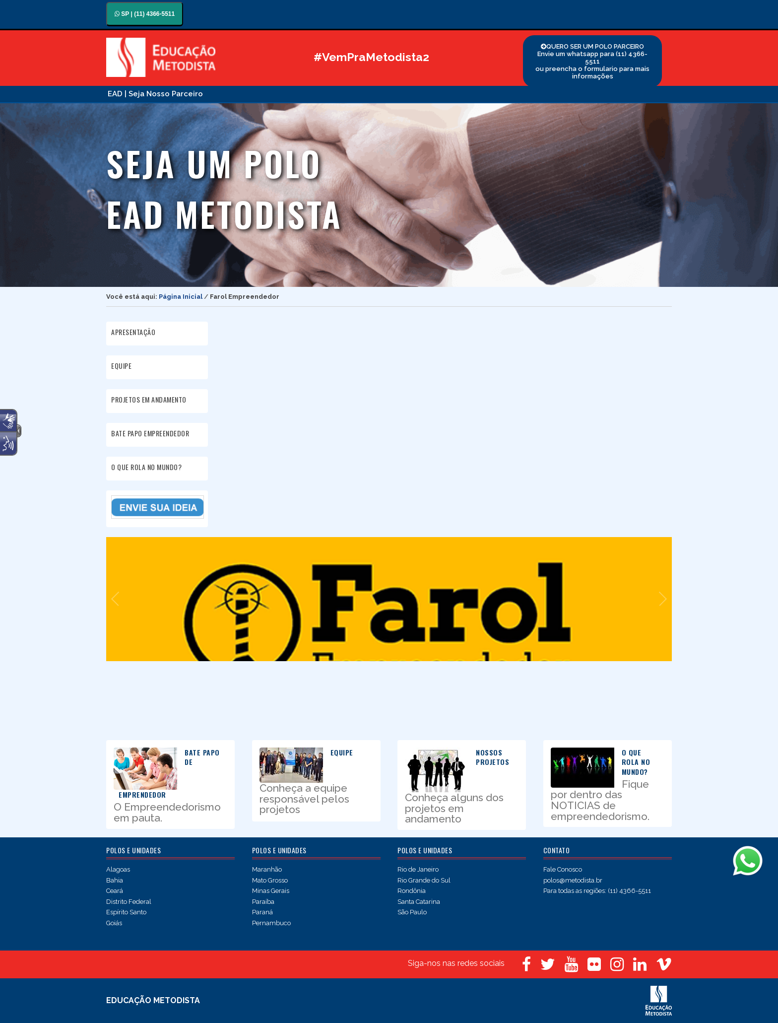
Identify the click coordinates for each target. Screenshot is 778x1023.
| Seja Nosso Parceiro (164, 93)
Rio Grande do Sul (424, 880)
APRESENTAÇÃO (133, 332)
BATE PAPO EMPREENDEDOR (150, 433)
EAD (115, 93)
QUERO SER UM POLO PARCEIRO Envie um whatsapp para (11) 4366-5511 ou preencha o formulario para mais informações (592, 61)
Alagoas (118, 869)
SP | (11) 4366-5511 (145, 13)
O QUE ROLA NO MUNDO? (146, 467)
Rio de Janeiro (418, 869)
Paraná (262, 912)
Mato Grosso (270, 880)
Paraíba (263, 901)
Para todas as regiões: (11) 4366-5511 (597, 890)
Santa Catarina (418, 901)
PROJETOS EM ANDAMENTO (149, 399)
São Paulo (412, 912)
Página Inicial (180, 296)
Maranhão (267, 869)
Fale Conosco (562, 869)
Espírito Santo (126, 912)
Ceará (114, 890)
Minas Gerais (270, 890)
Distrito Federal (128, 901)
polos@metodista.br (572, 880)
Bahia (114, 880)
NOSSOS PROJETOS (492, 757)
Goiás (114, 923)
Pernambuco (271, 923)
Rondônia (411, 890)
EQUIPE (121, 365)
